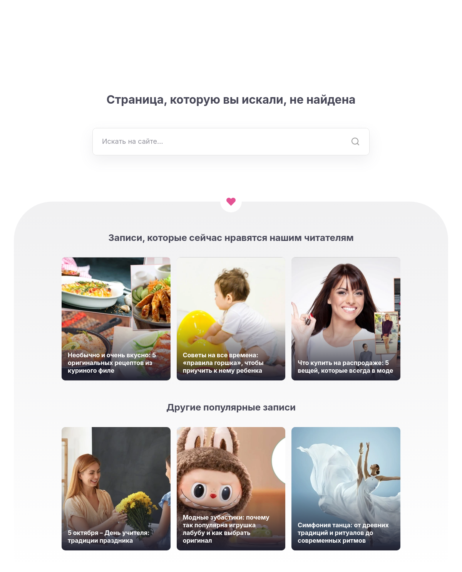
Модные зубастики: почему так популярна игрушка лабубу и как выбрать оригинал (226, 528)
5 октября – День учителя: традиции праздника (108, 536)
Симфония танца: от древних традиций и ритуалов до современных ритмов (343, 532)
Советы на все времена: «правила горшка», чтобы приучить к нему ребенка (223, 362)
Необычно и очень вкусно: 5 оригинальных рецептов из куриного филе (112, 362)
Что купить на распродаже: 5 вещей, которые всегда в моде (345, 366)
